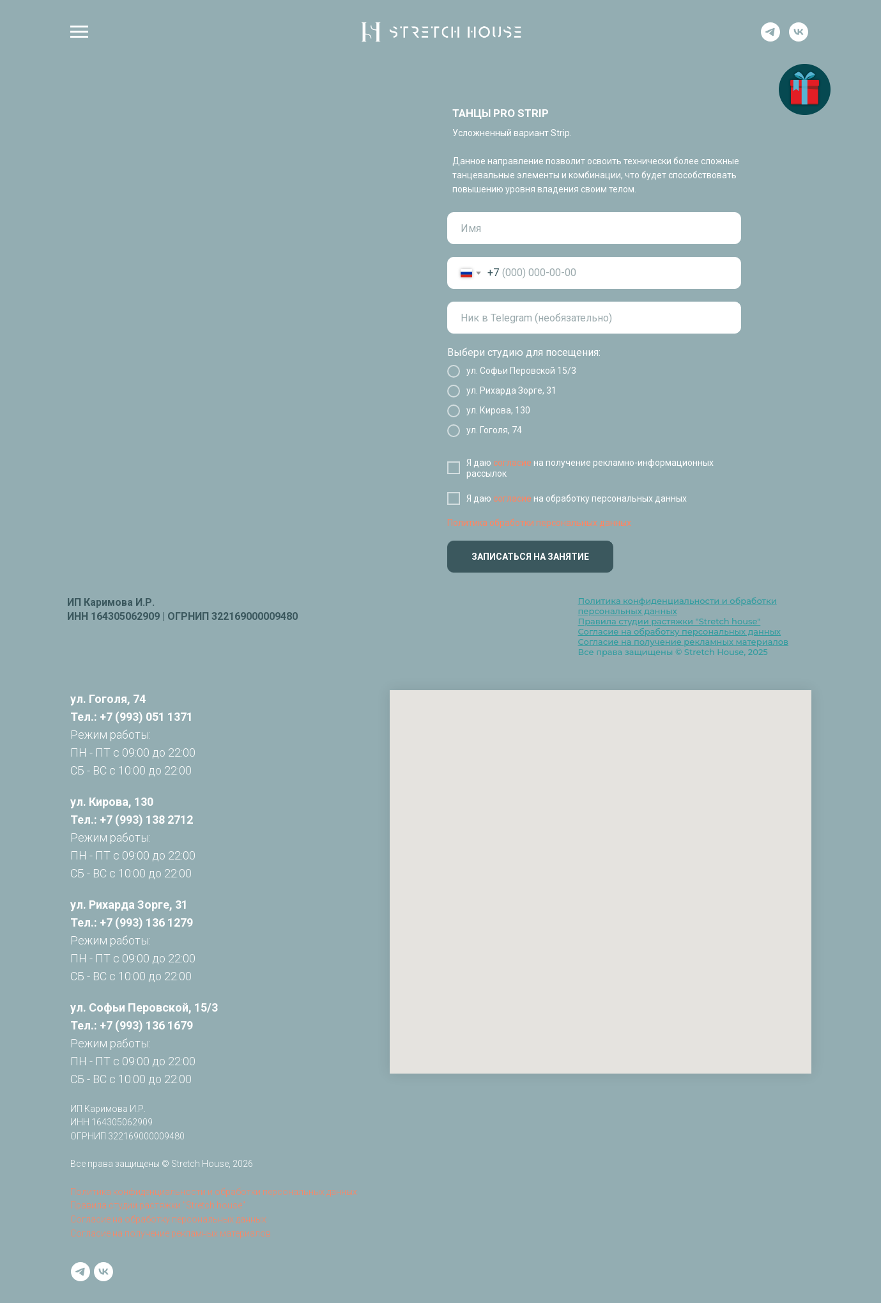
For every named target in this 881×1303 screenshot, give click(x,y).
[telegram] (770, 38)
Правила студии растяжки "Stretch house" (669, 621)
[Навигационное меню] (79, 32)
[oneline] (594, 318)
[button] (804, 89)
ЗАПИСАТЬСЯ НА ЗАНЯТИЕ (530, 556)
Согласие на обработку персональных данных (679, 631)
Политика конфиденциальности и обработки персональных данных (213, 1192)
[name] (594, 228)
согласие (512, 463)
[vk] (798, 38)
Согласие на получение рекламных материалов (683, 641)
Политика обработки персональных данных (539, 523)
